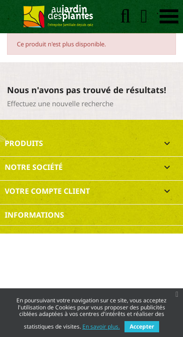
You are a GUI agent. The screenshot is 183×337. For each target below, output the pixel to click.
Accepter (142, 326)
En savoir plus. (101, 326)
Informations (34, 215)
